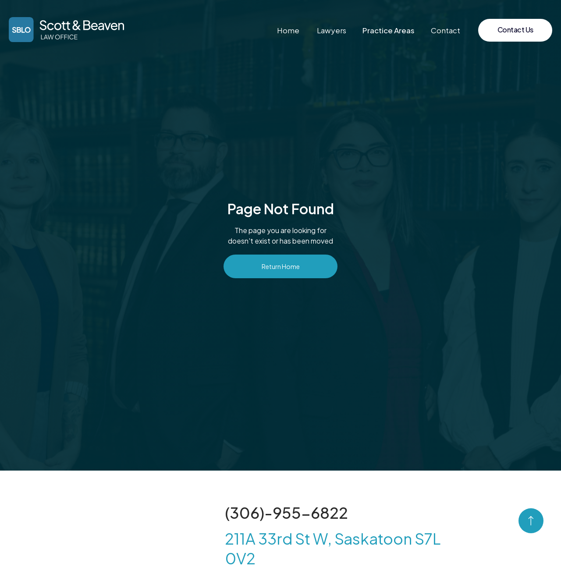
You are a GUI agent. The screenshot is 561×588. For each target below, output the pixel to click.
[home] (66, 29)
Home (288, 30)
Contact (445, 30)
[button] (388, 30)
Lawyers (331, 30)
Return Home (281, 266)
